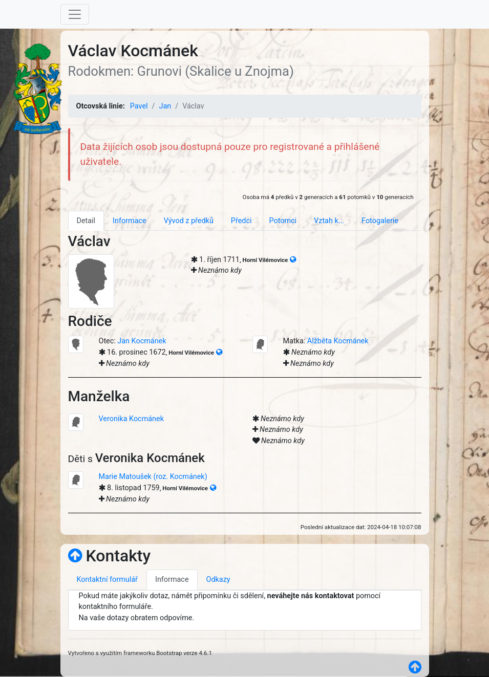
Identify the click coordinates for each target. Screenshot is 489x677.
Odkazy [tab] (218, 579)
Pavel (139, 106)
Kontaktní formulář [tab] (107, 579)
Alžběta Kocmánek (338, 341)
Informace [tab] (129, 220)
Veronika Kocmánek (131, 418)
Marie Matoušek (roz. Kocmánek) (153, 476)
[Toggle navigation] (74, 14)
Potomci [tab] (282, 220)
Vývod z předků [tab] (189, 220)
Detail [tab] (86, 220)
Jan (165, 106)
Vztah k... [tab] (329, 220)
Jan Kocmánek (141, 341)
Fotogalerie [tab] (380, 220)
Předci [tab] (241, 220)
